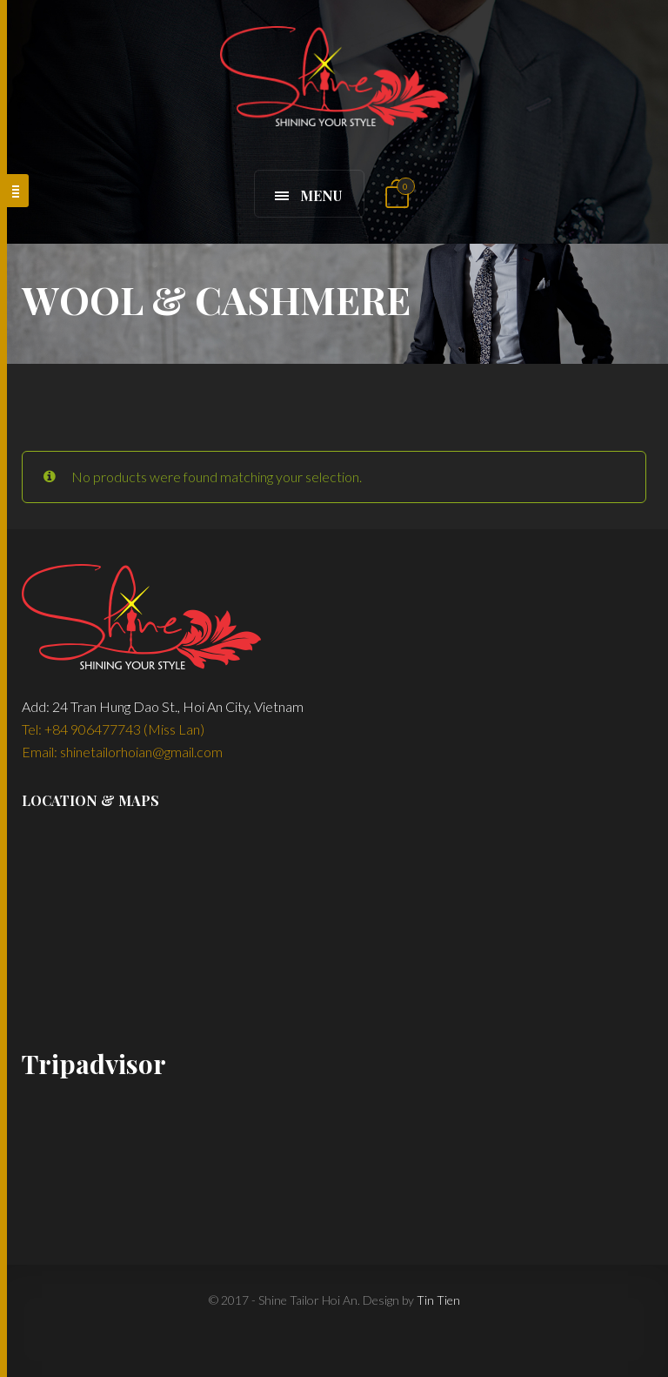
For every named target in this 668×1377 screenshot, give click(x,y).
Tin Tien (438, 1300)
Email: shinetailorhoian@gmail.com (122, 751)
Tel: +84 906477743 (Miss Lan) (113, 729)
